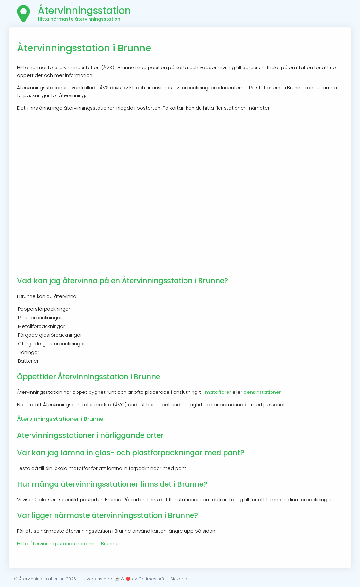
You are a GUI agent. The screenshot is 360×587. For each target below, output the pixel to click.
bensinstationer (262, 392)
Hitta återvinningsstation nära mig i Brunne (67, 543)
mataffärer (218, 392)
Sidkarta (178, 579)
